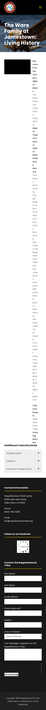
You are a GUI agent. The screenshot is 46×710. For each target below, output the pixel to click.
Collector (11, 461)
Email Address (11, 596)
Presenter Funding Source (19, 469)
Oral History (35, 141)
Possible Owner (14, 453)
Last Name (10, 585)
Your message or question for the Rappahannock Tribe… (20, 645)
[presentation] (22, 668)
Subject (8, 620)
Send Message (11, 674)
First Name (10, 573)
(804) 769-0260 (12, 511)
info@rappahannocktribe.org (18, 521)
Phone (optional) (12, 608)
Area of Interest (12, 631)
